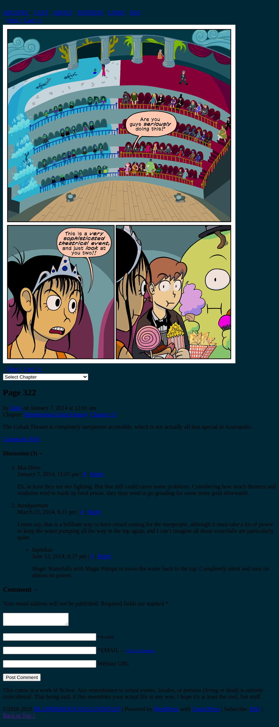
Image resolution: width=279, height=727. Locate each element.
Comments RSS (21, 439)
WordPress (166, 711)
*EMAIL (126, 652)
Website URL (113, 666)
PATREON (91, 12)
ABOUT (63, 12)
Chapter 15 (103, 414)
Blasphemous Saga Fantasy (56, 414)
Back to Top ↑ (19, 718)
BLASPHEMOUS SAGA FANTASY (77, 711)
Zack (16, 408)
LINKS (116, 12)
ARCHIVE (16, 12)
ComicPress (206, 711)
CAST (40, 12)
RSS (135, 12)
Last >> (33, 20)
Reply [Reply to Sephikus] (105, 556)
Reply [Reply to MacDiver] (97, 474)
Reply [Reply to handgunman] (94, 512)
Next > (15, 20)
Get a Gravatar (140, 652)
